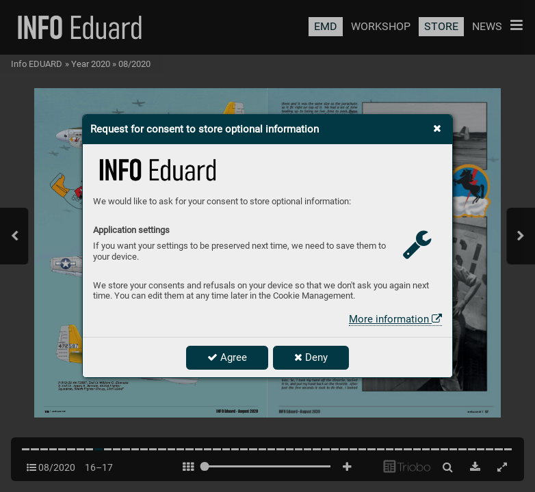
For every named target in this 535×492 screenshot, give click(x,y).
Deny (311, 357)
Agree (227, 357)
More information (395, 319)
